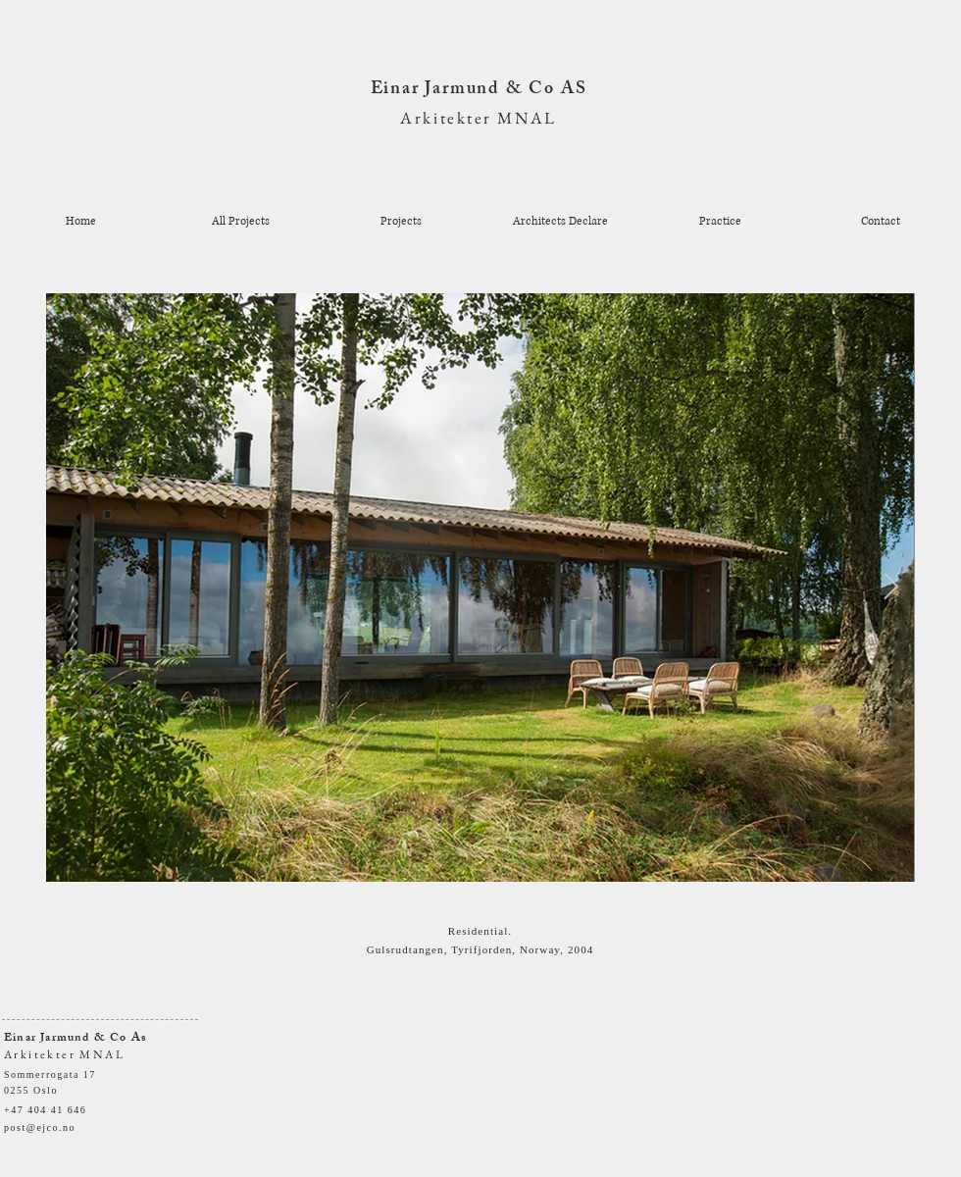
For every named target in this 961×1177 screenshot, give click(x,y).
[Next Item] (891, 588)
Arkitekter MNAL (478, 117)
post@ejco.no (40, 1127)
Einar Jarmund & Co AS (479, 90)
